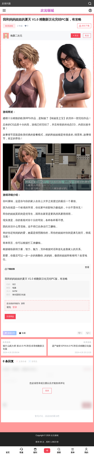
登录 (15, 307)
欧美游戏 (9, 26)
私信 (87, 35)
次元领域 (54, 435)
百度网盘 (10, 316)
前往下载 (84, 26)
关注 (75, 35)
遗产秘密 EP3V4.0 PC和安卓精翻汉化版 (71, 346)
